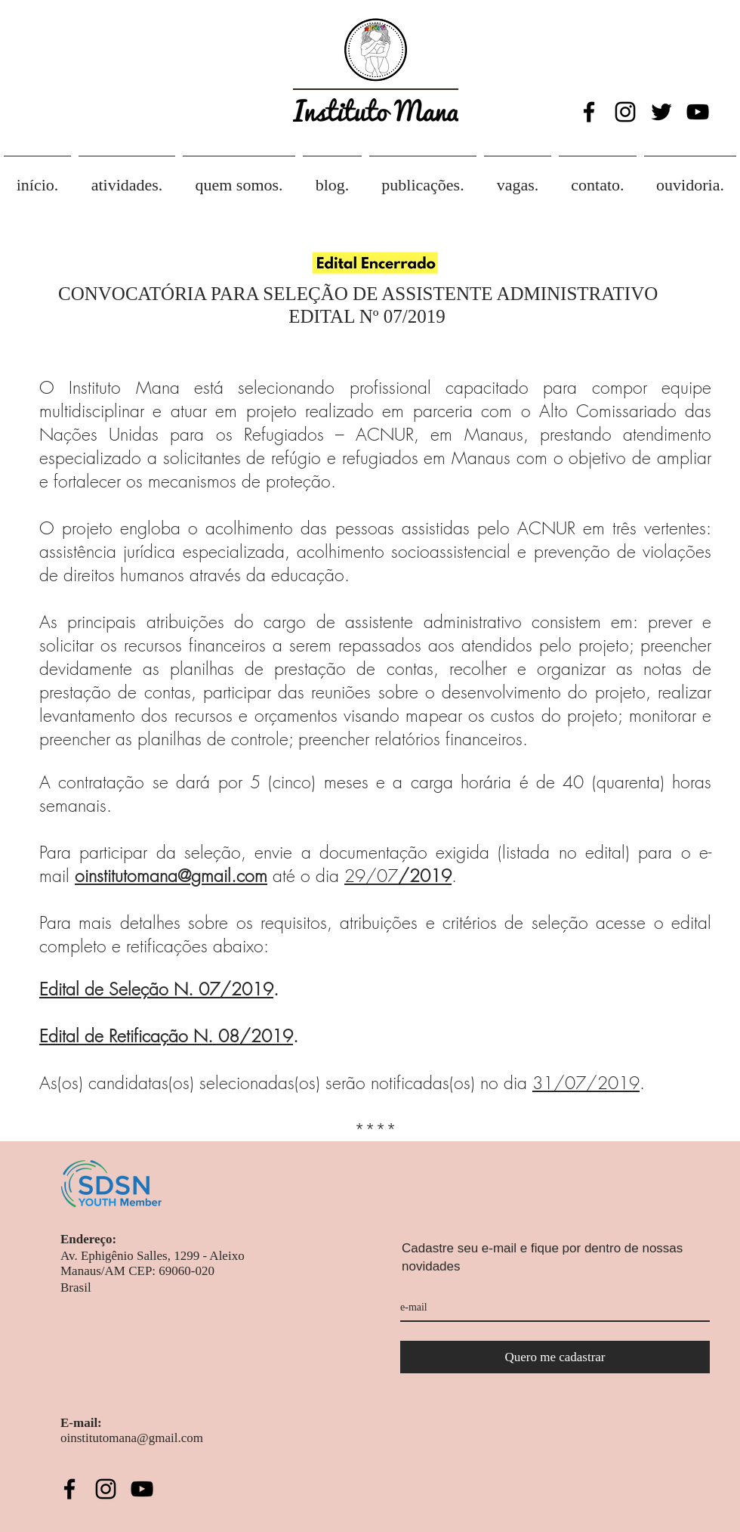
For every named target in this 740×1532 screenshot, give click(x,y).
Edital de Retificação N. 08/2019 (166, 1036)
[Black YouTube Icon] (697, 111)
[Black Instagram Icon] (625, 111)
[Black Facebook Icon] (589, 111)
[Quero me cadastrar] (555, 1357)
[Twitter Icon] (661, 111)
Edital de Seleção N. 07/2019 (156, 989)
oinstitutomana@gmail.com (171, 875)
